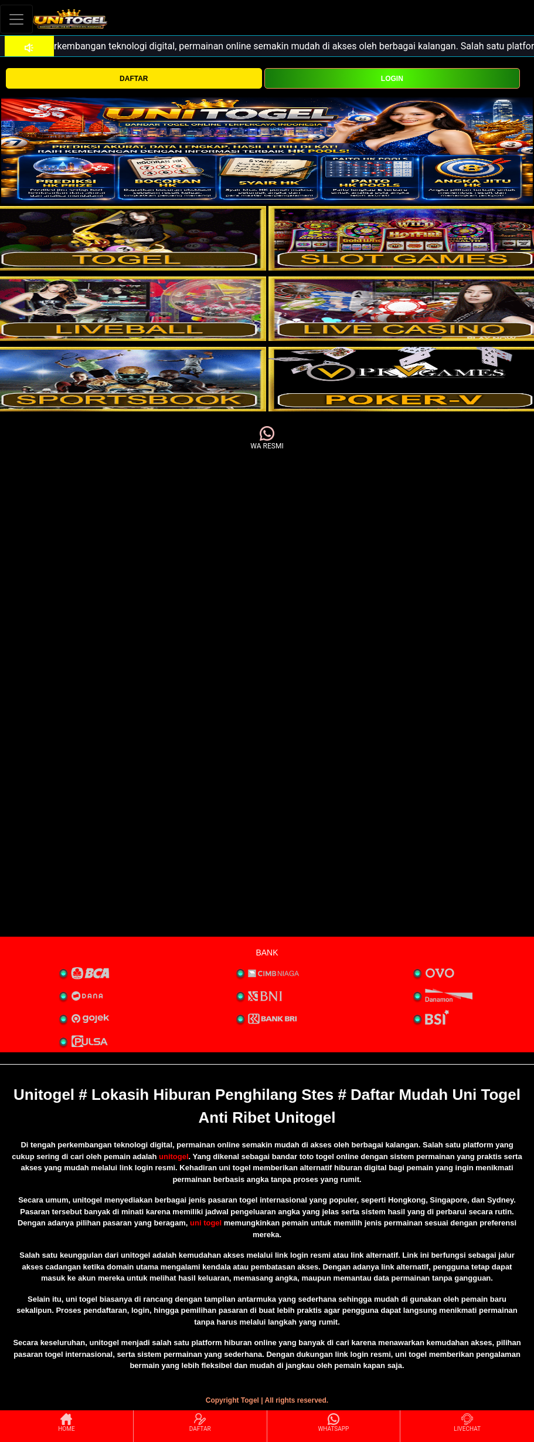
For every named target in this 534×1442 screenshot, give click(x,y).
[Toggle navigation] (16, 19)
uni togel (206, 1222)
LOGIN (392, 79)
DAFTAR (134, 79)
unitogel (174, 1156)
